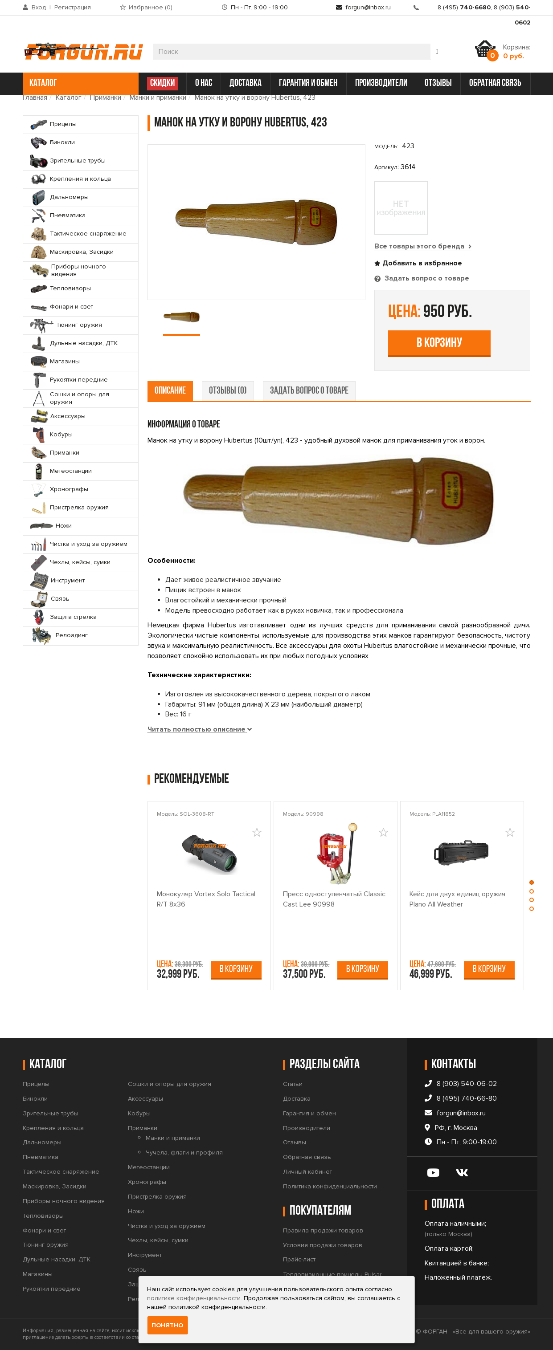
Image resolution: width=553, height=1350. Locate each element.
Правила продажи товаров (323, 1230)
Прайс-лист (299, 1259)
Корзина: (516, 52)
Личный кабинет (307, 1171)
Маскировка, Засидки (54, 1186)
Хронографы (147, 1182)
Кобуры (139, 1113)
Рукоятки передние (52, 1289)
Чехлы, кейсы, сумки (158, 1240)
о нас (203, 83)
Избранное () (150, 7)
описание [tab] (170, 391)
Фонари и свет (44, 1230)
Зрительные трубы (50, 1113)
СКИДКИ (162, 83)
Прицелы (36, 1084)
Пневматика (40, 1157)
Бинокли (35, 1098)
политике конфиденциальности (194, 1298)
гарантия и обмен (308, 83)
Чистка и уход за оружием (166, 1226)
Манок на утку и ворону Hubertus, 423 (255, 97)
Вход (39, 7)
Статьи (293, 1084)
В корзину (439, 343)
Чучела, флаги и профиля (184, 1152)
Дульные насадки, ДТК (56, 1259)
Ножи (136, 1211)
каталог (79, 83)
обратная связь (495, 83)
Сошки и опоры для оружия (169, 1084)
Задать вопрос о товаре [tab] (426, 278)
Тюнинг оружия (46, 1244)
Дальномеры (42, 1142)
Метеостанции (149, 1167)
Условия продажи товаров (322, 1245)
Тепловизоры (43, 1216)
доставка (245, 83)
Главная (35, 97)
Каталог (69, 97)
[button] (532, 884)
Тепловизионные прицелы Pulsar (332, 1274)
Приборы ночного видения (64, 1201)
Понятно (167, 1325)
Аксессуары (145, 1098)
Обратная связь (307, 1157)
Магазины (38, 1274)
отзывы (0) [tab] (228, 391)
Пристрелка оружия (157, 1196)
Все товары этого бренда (422, 246)
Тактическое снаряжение (61, 1171)
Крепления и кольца (53, 1128)
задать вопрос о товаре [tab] (309, 391)
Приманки (105, 97)
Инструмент (145, 1255)
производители (381, 83)
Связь (137, 1269)
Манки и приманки (158, 97)
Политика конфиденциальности (330, 1186)
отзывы (438, 83)
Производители (306, 1128)
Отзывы (294, 1142)
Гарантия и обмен (309, 1113)
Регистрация (72, 7)
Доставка (297, 1098)
